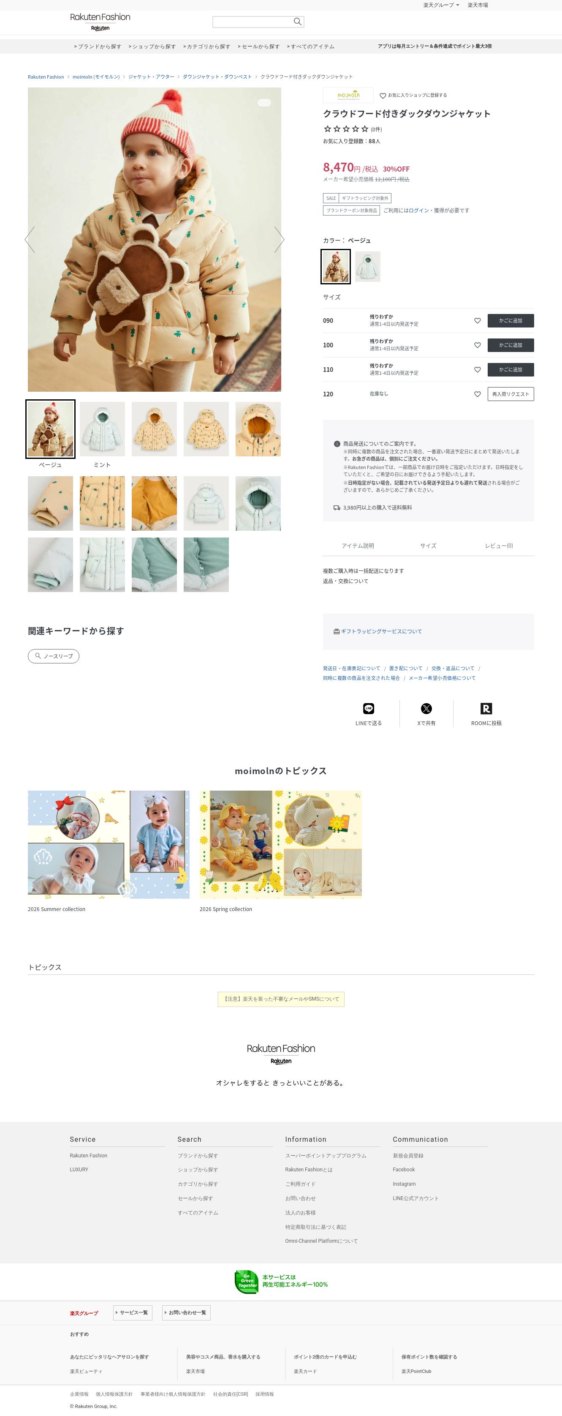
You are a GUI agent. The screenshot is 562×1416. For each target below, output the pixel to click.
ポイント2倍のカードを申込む (325, 1357)
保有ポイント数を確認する (429, 1357)
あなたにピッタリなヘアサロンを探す (109, 1357)
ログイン (419, 210)
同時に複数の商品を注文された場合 (361, 678)
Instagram (404, 1184)
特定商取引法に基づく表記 (315, 1227)
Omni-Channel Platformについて (321, 1241)
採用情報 (264, 1394)
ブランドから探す (198, 1156)
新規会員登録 (408, 1156)
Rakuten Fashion (135, 22)
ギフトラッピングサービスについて (381, 631)
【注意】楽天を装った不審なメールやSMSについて (281, 999)
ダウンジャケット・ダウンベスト (217, 77)
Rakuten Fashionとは (309, 1170)
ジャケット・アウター (151, 77)
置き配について (406, 668)
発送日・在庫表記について (352, 668)
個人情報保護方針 (114, 1394)
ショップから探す (198, 1170)
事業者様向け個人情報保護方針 (173, 1394)
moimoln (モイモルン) (96, 77)
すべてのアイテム (198, 1213)
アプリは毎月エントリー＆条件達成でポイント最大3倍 (435, 46)
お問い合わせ (300, 1198)
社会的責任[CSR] (230, 1394)
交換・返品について (453, 668)
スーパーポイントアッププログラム (326, 1156)
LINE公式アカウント (416, 1198)
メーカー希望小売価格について (442, 678)
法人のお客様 (300, 1213)
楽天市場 (478, 5)
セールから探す (195, 1198)
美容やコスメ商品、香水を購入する (223, 1357)
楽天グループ (439, 5)
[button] (29, 239)
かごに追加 (510, 320)
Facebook (404, 1170)
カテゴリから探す (198, 1184)
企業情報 (79, 1394)
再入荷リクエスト (510, 394)
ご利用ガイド (300, 1184)
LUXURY (79, 1170)
